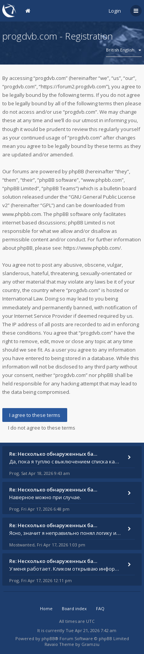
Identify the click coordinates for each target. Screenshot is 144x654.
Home (46, 608)
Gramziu (90, 644)
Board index (74, 608)
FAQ (100, 608)
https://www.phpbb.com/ (92, 247)
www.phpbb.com (21, 214)
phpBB (48, 638)
